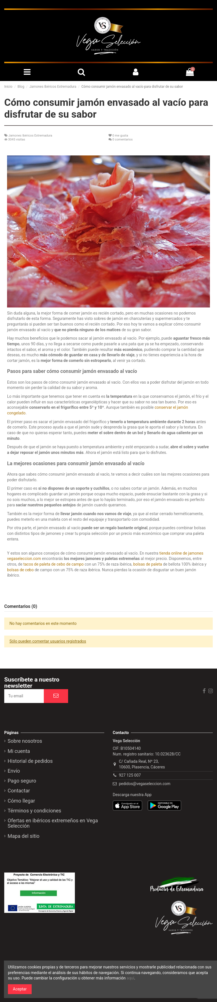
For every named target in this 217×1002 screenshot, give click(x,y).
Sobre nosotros (25, 741)
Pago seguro (22, 781)
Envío (14, 771)
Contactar (19, 791)
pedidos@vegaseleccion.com (144, 783)
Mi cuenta (19, 751)
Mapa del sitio (24, 836)
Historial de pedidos (30, 761)
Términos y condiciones (34, 811)
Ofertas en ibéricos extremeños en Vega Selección (53, 823)
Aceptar (20, 989)
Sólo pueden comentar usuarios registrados (48, 641)
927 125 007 (130, 775)
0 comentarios (122, 139)
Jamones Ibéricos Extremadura (30, 135)
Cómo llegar (21, 801)
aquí (130, 978)
